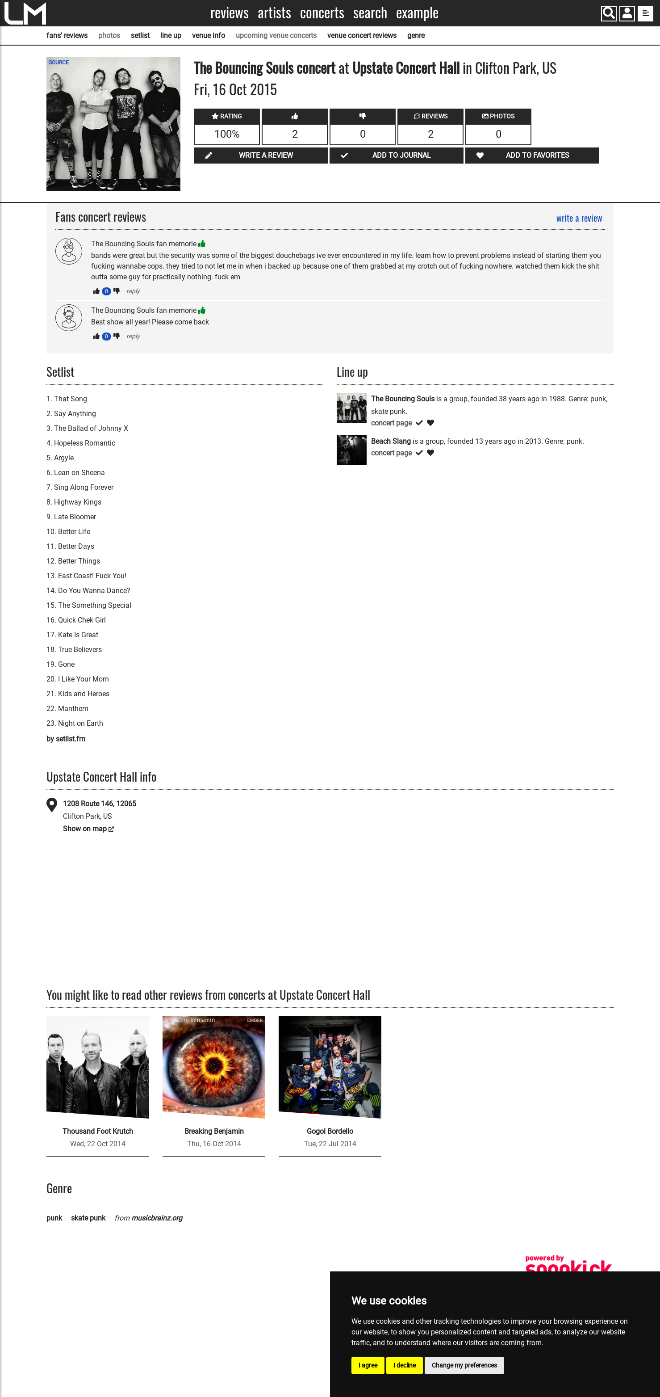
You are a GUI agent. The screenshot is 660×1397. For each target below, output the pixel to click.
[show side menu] (645, 13)
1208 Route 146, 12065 (99, 803)
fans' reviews (67, 35)
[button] (627, 14)
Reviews (229, 12)
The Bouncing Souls (243, 67)
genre (416, 35)
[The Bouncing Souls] (352, 407)
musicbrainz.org (156, 1218)
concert (314, 67)
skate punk (88, 1218)
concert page (391, 423)
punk (54, 1218)
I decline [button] (404, 1365)
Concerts (322, 12)
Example (417, 12)
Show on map (85, 829)
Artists (274, 12)
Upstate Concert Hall (405, 67)
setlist (140, 35)
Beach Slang (391, 441)
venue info (208, 35)
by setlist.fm (65, 739)
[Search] (609, 13)
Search (370, 12)
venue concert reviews (362, 35)
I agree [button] (368, 1365)
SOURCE (59, 62)
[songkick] (569, 1269)
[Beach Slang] (352, 449)
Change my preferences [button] (464, 1365)
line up (170, 35)
